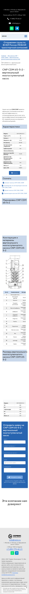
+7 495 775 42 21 (14, 549)
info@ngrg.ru (15, 540)
